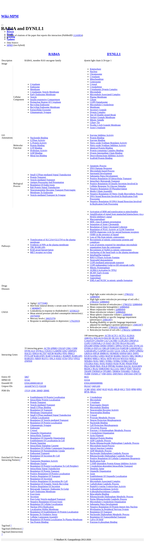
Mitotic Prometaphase (100, 267)
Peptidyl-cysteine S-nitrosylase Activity (108, 486)
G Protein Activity (38, 143)
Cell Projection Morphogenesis (104, 425)
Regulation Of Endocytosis (42, 185)
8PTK (87, 392)
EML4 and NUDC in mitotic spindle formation (111, 280)
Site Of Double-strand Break (103, 115)
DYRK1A (88, 348)
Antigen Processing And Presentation (47, 182)
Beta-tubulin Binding (99, 494)
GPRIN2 (139, 351)
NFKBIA (88, 361)
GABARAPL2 (91, 351)
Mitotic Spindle (97, 120)
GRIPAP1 (72, 351)
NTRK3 (125, 361)
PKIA (86, 366)
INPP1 (136, 353)
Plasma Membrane (98, 97)
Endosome (35, 87)
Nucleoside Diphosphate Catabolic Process (109, 453)
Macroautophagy (97, 219)
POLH (104, 366)
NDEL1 (132, 358)
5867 (26, 377)
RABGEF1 (29, 358)
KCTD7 (43, 353)
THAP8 (87, 371)
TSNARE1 (126, 371)
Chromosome (96, 74)
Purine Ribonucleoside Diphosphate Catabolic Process (114, 443)
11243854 (77, 35)
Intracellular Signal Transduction (45, 468)
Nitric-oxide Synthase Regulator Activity (108, 143)
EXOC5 (49, 351)
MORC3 (139, 356)
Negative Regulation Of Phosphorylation (108, 188)
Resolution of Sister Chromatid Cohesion (108, 227)
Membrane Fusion (38, 463)
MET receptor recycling (41, 252)
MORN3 (88, 358)
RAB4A (54, 54)
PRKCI (71, 353)
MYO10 (116, 358)
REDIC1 (88, 368)
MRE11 (96, 358)
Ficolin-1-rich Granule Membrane (105, 125)
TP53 (70, 358)
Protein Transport (38, 177)
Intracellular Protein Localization (45, 400)
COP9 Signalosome (99, 102)
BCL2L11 (124, 338)
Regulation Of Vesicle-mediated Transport (49, 420)
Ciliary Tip (95, 122)
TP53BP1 (107, 371)
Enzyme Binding (97, 140)
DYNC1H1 (128, 346)
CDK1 (69, 348)
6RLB (116, 389)
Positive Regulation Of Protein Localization (50, 473)
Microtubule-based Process (102, 171)
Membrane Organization (41, 412)
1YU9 (27, 390)
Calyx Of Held (96, 519)
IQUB (87, 356)
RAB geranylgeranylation (42, 250)
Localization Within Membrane (44, 509)
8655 (86, 377)
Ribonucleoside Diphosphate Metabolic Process (111, 496)
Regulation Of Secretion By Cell (45, 456)
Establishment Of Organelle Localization (108, 476)
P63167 (87, 386)
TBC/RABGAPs (37, 247)
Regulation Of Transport (41, 410)
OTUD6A (88, 363)
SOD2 (58, 358)
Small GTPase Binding (40, 407)
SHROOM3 (104, 368)
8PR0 (133, 389)
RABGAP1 (77, 356)
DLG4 (123, 343)
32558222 (73, 311)
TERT (129, 368)
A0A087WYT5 (31, 386)
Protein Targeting (38, 443)
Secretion (34, 496)
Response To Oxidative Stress (43, 514)
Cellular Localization (39, 417)
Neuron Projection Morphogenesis (105, 420)
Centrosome (95, 82)
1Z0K (33, 390)
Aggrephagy (95, 275)
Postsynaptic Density (99, 405)
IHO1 (129, 353)
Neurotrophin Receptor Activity (104, 410)
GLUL (117, 351)
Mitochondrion (97, 79)
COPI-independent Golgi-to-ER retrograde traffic (112, 265)
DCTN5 (116, 343)
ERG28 (105, 348)
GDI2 (64, 351)
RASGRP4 (137, 366)
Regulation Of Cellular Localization (46, 504)
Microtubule (95, 92)
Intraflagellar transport (100, 255)
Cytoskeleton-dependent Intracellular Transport (111, 466)
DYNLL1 (114, 54)
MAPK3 (58, 353)
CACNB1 (113, 340)
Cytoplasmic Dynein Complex (104, 89)
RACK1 (127, 366)
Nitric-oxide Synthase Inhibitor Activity (108, 145)
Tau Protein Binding (39, 522)
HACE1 (28, 353)
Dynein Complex (97, 112)
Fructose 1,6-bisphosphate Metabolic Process (110, 430)
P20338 (42, 386)
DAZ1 (109, 343)
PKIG (98, 366)
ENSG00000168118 (33, 383)
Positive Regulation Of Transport (45, 476)
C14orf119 (89, 340)
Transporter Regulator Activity (44, 461)
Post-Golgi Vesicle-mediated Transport (47, 499)
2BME (46, 390)
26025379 (50, 318)
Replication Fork (97, 461)
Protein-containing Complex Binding (106, 150)
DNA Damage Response (101, 168)
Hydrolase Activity (38, 150)
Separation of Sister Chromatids (104, 224)
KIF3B (50, 353)
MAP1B (109, 356)
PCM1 (122, 363)
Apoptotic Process (98, 166)
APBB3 (53, 348)
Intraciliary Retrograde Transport (105, 181)
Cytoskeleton (96, 87)
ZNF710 (137, 374)
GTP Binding (36, 148)
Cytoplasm (35, 84)
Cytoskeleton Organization (102, 433)
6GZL (110, 389)
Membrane (35, 89)
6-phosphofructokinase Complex (105, 491)
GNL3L (124, 351)
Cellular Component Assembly (44, 517)
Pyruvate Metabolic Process (102, 417)
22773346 (42, 303)
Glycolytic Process (98, 428)
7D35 (128, 389)
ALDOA (130, 335)
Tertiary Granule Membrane (102, 117)
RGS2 (95, 368)
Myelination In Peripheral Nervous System (109, 509)
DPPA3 (119, 346)
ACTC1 (114, 335)
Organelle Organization (40, 433)
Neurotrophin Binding (100, 412)
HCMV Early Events (99, 273)
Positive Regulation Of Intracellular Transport (111, 178)
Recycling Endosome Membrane (45, 107)
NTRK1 (109, 361)
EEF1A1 (98, 348)
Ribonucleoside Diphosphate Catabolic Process (111, 456)
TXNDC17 (96, 374)
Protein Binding (37, 145)
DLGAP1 (130, 343)
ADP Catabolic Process (100, 440)
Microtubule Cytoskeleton (102, 104)
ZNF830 (28, 361)
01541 (27, 380)
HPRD (10, 45)
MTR (109, 358)
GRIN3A (88, 353)
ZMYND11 (118, 374)
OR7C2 (132, 361)
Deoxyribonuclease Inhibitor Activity (107, 155)
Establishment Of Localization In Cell (47, 440)
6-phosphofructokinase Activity (104, 489)
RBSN (38, 358)
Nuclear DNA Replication (42, 507)
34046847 (35, 308)
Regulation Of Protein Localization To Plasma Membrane (56, 519)
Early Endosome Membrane (43, 94)
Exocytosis (35, 494)
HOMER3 (114, 353)
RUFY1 (45, 358)
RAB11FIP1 (39, 356)
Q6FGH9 (96, 386)
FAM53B (124, 348)
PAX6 (116, 363)
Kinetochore (95, 69)
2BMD (39, 390)
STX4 (64, 358)
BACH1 (107, 338)
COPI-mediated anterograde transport (107, 262)
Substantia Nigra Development (104, 176)
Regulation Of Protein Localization (46, 423)
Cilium (93, 99)
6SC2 (122, 389)
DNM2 (96, 346)
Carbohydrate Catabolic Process (104, 484)
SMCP (123, 368)
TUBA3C (135, 371)
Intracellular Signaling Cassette (44, 445)
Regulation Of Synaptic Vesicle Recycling (49, 484)
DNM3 (103, 346)
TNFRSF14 (97, 371)
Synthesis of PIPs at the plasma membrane (49, 245)
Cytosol (93, 84)
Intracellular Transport (40, 435)
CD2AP (61, 348)
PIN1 (65, 353)
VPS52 (76, 358)
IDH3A (35, 353)
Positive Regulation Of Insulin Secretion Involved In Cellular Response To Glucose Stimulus (114, 184)
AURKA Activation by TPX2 (103, 270)
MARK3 (117, 356)
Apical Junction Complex (101, 448)
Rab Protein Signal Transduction (45, 187)
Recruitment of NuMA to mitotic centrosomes (111, 250)
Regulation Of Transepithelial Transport (108, 517)
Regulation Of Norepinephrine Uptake (47, 451)
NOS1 (96, 361)
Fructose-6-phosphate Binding (103, 522)
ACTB (47, 348)
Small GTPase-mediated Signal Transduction (50, 174)
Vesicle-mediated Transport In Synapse (48, 195)
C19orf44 (98, 340)
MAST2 (125, 356)
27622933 (74, 321)
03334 (87, 380)
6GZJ (104, 389)
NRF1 (102, 361)
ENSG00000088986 (93, 383)
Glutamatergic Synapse (40, 112)
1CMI (87, 389)
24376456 (34, 316)
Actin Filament (97, 435)
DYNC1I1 (138, 346)
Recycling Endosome (39, 104)
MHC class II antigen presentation (105, 222)
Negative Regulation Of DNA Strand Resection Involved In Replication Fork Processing (115, 202)
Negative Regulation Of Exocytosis (46, 501)
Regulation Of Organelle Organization (47, 438)
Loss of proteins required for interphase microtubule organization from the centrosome (113, 246)
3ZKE (93, 389)
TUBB (87, 374)
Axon (92, 473)
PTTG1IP (28, 356)
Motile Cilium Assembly (101, 191)
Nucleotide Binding (39, 138)
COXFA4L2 (96, 343)
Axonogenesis (96, 479)
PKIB (92, 366)
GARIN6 (57, 351)
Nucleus (93, 71)
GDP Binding (36, 153)
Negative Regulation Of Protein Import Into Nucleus (114, 507)
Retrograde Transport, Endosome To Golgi (49, 489)
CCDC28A (123, 340)
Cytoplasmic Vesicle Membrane (44, 92)
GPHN (132, 351)
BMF (131, 338)
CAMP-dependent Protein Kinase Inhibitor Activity (113, 463)
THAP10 (136, 368)
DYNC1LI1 (29, 351)
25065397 (107, 320)
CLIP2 (87, 343)
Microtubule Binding (99, 407)
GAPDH (102, 351)
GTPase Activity (37, 140)
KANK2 (94, 356)
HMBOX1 (104, 353)
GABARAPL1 (135, 348)
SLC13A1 (114, 368)
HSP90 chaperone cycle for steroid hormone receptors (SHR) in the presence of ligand (114, 233)
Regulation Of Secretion (41, 479)
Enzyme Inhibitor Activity (102, 135)
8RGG (93, 392)
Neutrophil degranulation (101, 260)
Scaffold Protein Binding (101, 158)
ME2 (132, 356)
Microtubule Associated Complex (105, 94)
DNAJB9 (88, 346)
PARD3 (109, 363)
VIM (103, 374)
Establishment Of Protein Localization (47, 397)
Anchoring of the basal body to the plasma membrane (114, 252)
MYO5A (124, 358)
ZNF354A (128, 374)
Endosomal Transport (40, 453)
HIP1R (96, 353)
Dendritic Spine (97, 468)
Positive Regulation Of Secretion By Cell (49, 481)
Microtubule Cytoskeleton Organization (108, 501)
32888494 (94, 297)
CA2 (106, 340)
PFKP (135, 363)
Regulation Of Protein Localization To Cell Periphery (54, 466)
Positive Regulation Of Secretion (45, 486)
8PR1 (139, 389)
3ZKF (99, 389)
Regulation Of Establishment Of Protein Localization (54, 512)
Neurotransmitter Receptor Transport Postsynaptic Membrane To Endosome (53, 191)
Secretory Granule (98, 110)
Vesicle (33, 97)
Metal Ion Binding (38, 155)
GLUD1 (110, 351)
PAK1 (96, 363)
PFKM (129, 363)
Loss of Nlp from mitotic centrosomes (107, 237)
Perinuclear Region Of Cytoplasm (45, 102)
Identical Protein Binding (101, 148)
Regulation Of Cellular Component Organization (52, 448)
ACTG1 (122, 335)
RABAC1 (58, 356)
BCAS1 (115, 338)
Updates (11, 39)
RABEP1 (67, 356)
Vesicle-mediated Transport (42, 180)
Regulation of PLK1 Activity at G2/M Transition (112, 229)
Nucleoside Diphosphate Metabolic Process (109, 514)
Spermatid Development (101, 173)
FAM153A (114, 348)
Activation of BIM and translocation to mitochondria (114, 211)
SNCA (52, 358)
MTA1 (103, 358)
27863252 (128, 294)
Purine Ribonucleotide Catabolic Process (108, 499)
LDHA (102, 356)
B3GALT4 (99, 338)
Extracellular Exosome (40, 110)
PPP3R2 (112, 366)
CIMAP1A (133, 340)
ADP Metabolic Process (101, 451)
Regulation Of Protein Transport (44, 471)
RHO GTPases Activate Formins (105, 257)
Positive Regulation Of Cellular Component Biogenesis (115, 458)
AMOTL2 (88, 338)
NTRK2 (117, 361)
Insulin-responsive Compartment (45, 99)
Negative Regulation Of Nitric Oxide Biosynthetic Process (116, 194)
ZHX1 (109, 374)
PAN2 (102, 363)
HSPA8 (123, 353)
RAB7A (49, 356)
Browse (10, 31)
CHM (74, 348)
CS (104, 343)
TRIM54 (116, 371)
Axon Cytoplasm (97, 127)
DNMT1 (111, 346)
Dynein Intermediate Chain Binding (106, 153)
